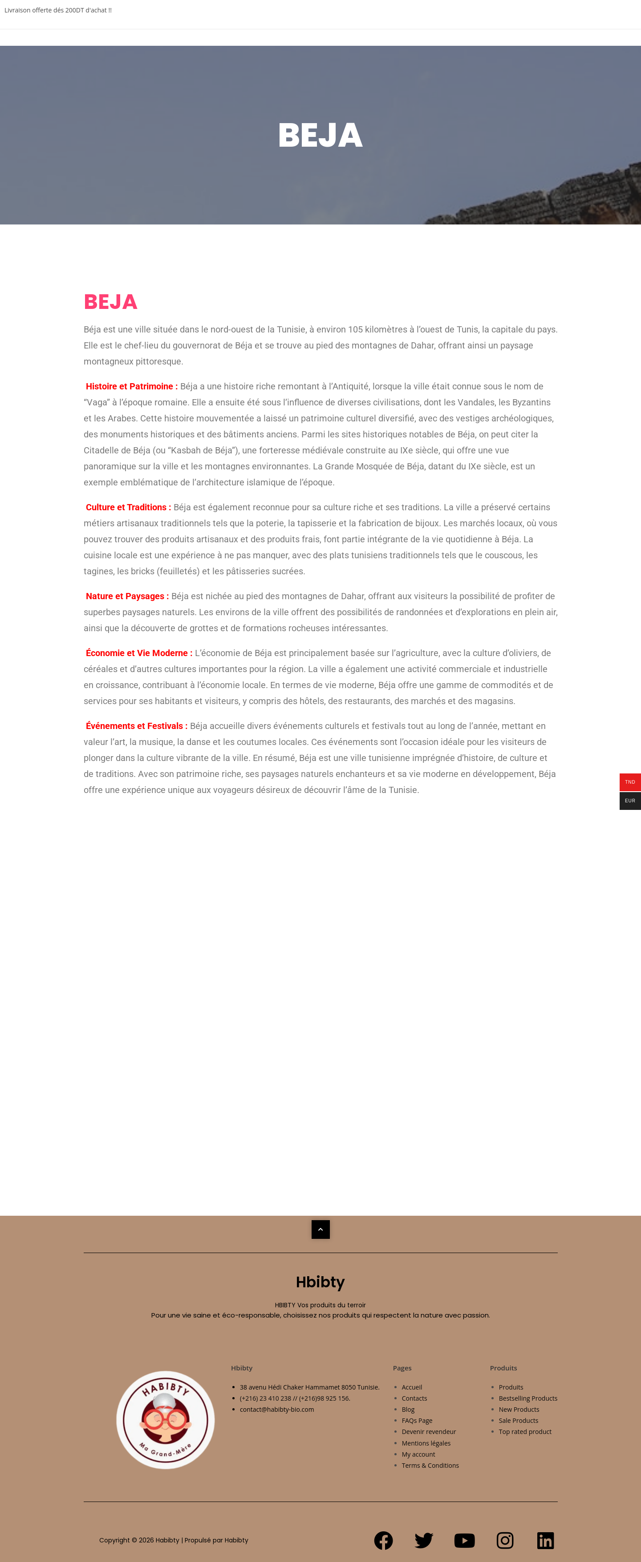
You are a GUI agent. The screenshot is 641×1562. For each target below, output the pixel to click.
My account (418, 1454)
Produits (511, 1387)
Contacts (414, 1398)
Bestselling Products (528, 1398)
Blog (408, 1409)
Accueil (412, 1387)
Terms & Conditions (430, 1465)
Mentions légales (426, 1443)
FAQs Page (417, 1420)
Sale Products (519, 1420)
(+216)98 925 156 (324, 1398)
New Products (519, 1409)
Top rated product (525, 1431)
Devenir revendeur (429, 1431)
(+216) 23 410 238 (265, 1398)
